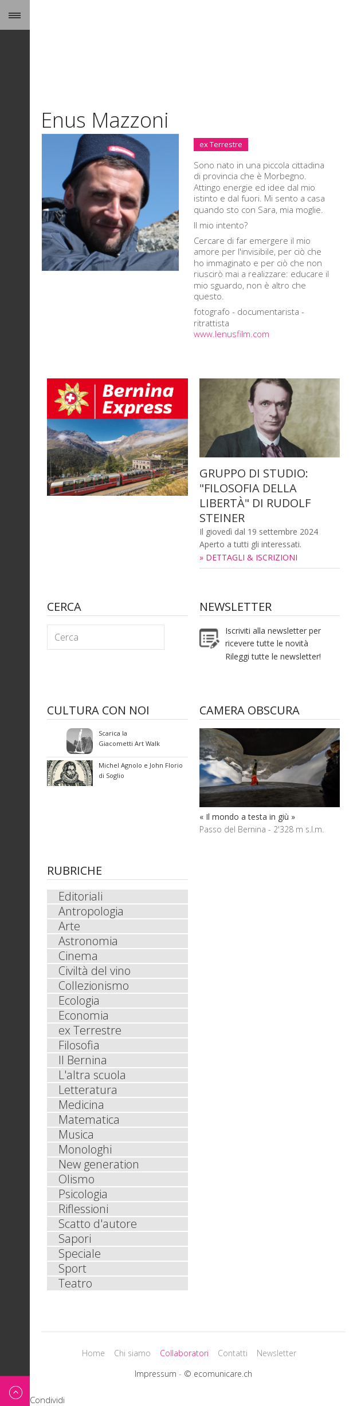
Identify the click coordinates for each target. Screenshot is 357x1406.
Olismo (76, 1179)
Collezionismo (93, 986)
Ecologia (79, 1001)
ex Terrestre (220, 144)
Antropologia (91, 911)
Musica (76, 1135)
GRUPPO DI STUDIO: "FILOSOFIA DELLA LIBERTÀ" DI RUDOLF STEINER (255, 495)
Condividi (47, 1399)
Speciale (79, 1254)
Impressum (155, 1373)
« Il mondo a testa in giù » (247, 816)
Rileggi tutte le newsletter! (273, 656)
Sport (72, 1268)
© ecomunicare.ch (218, 1373)
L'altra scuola (92, 1075)
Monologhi (85, 1149)
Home (93, 1353)
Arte (69, 926)
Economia (83, 1015)
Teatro (75, 1283)
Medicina (81, 1105)
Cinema (78, 956)
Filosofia (79, 1045)
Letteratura (87, 1090)
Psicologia (83, 1194)
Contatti (233, 1353)
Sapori (74, 1239)
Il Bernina (82, 1060)
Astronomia (88, 941)
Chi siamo (132, 1353)
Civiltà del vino (94, 971)
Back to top (15, 1391)
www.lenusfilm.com (231, 333)
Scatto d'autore (97, 1224)
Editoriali (80, 896)
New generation (98, 1164)
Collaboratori (184, 1353)
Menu (15, 15)
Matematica (89, 1120)
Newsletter (276, 1353)
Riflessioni (83, 1209)
